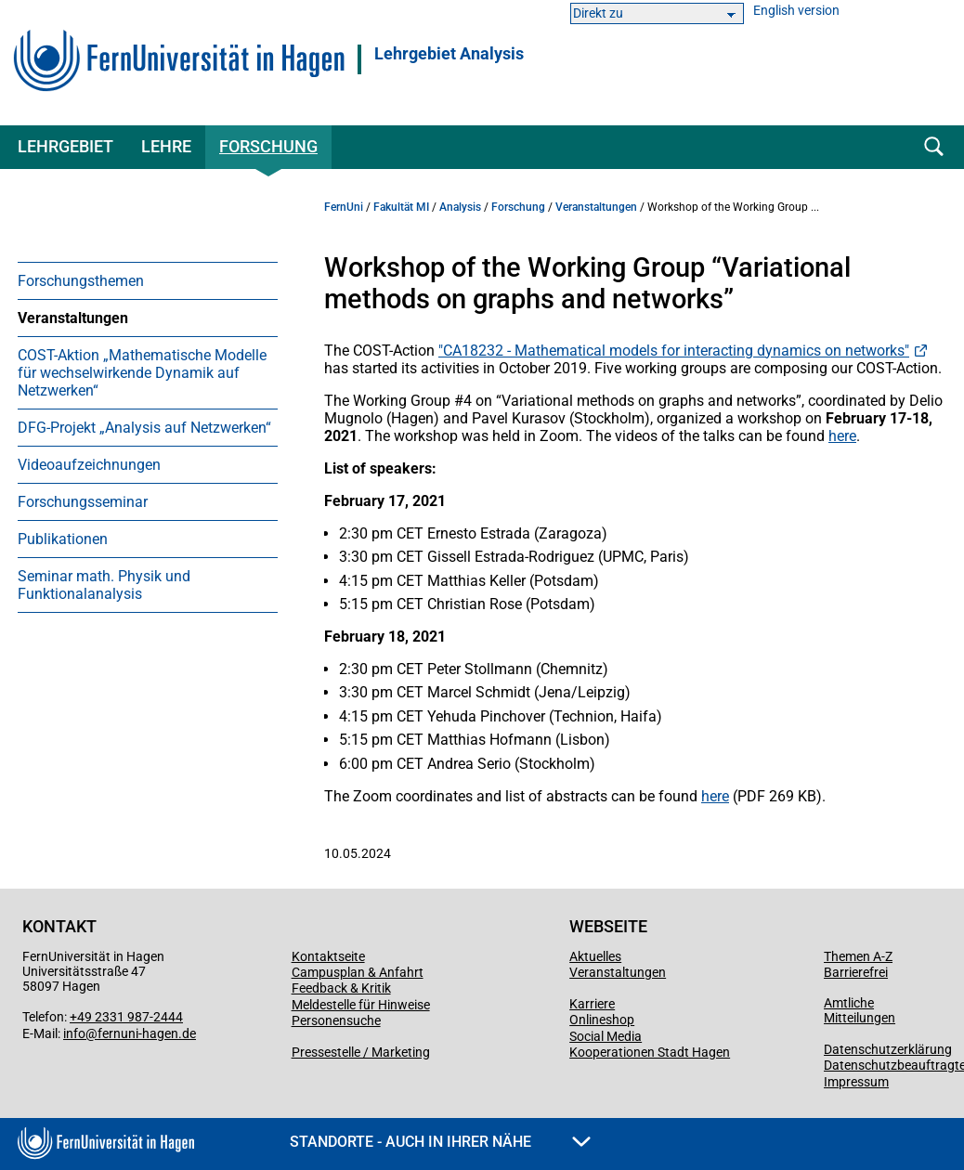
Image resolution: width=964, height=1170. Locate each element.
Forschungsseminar (83, 502)
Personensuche (336, 1020)
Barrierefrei (856, 972)
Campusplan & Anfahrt (357, 972)
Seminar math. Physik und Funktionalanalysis (104, 585)
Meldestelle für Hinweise (361, 1004)
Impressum (856, 1081)
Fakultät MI (401, 207)
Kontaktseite (328, 956)
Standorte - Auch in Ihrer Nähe (440, 1141)
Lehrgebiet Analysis (449, 54)
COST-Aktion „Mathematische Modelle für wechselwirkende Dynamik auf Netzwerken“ (142, 372)
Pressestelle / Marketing (361, 1052)
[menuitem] (148, 280)
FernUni (343, 207)
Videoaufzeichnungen (89, 465)
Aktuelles (595, 956)
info (74, 1033)
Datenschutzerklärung (888, 1049)
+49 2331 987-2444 (126, 1016)
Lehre (166, 146)
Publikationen (63, 539)
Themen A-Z (858, 956)
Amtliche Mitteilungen (859, 1010)
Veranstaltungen (73, 318)
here (842, 436)
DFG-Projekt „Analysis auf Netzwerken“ (144, 427)
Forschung (268, 146)
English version (796, 11)
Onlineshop (601, 1019)
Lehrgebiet (65, 146)
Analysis (460, 207)
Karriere (592, 1003)
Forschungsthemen (81, 281)
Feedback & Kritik (341, 988)
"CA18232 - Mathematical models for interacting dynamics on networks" (673, 350)
